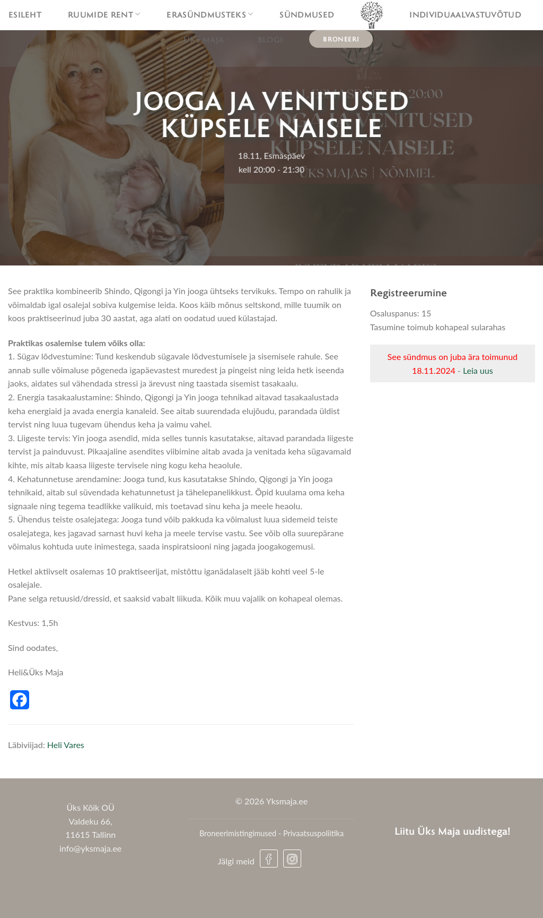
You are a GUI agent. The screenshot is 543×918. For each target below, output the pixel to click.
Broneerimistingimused (237, 833)
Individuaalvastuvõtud (465, 14)
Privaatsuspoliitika (313, 833)
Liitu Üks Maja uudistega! (453, 830)
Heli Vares (65, 745)
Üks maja (207, 39)
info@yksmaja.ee (90, 848)
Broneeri (341, 39)
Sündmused (306, 14)
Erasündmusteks (210, 14)
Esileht (24, 14)
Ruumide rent (104, 14)
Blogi (270, 39)
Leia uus (478, 370)
